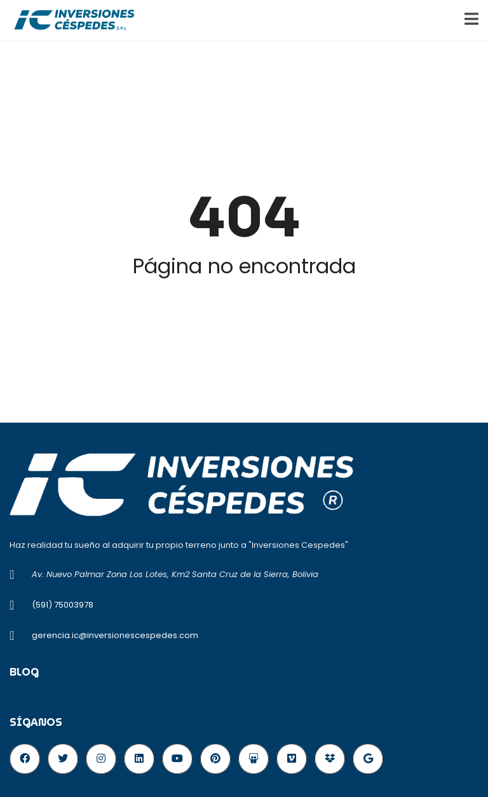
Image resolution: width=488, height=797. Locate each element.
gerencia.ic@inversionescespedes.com (115, 635)
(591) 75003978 (62, 605)
